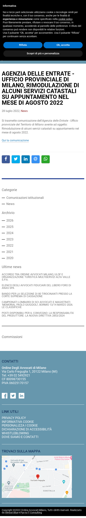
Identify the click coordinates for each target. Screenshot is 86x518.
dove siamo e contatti (20, 439)
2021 (9, 252)
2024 (9, 233)
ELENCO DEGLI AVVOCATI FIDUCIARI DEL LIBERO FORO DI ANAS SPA (36, 288)
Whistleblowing (15, 435)
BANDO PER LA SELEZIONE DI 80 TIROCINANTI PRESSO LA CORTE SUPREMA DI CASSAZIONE (37, 296)
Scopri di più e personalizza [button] (43, 53)
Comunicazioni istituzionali (25, 198)
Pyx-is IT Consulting (31, 514)
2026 (9, 221)
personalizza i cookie (20, 427)
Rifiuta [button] (23, 45)
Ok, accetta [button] (63, 45)
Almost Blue (11, 514)
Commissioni (12, 338)
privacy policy (14, 420)
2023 (9, 240)
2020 (9, 259)
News (10, 204)
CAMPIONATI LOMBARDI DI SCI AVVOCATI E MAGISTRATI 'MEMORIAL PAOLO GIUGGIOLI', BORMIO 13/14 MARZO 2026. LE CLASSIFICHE (37, 306)
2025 (9, 227)
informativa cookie (18, 423)
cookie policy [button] (65, 19)
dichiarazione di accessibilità (27, 431)
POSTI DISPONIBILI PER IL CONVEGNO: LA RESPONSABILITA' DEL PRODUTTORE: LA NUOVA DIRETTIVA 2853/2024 (38, 316)
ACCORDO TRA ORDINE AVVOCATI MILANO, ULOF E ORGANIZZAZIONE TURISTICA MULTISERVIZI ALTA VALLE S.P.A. (36, 278)
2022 (9, 246)
